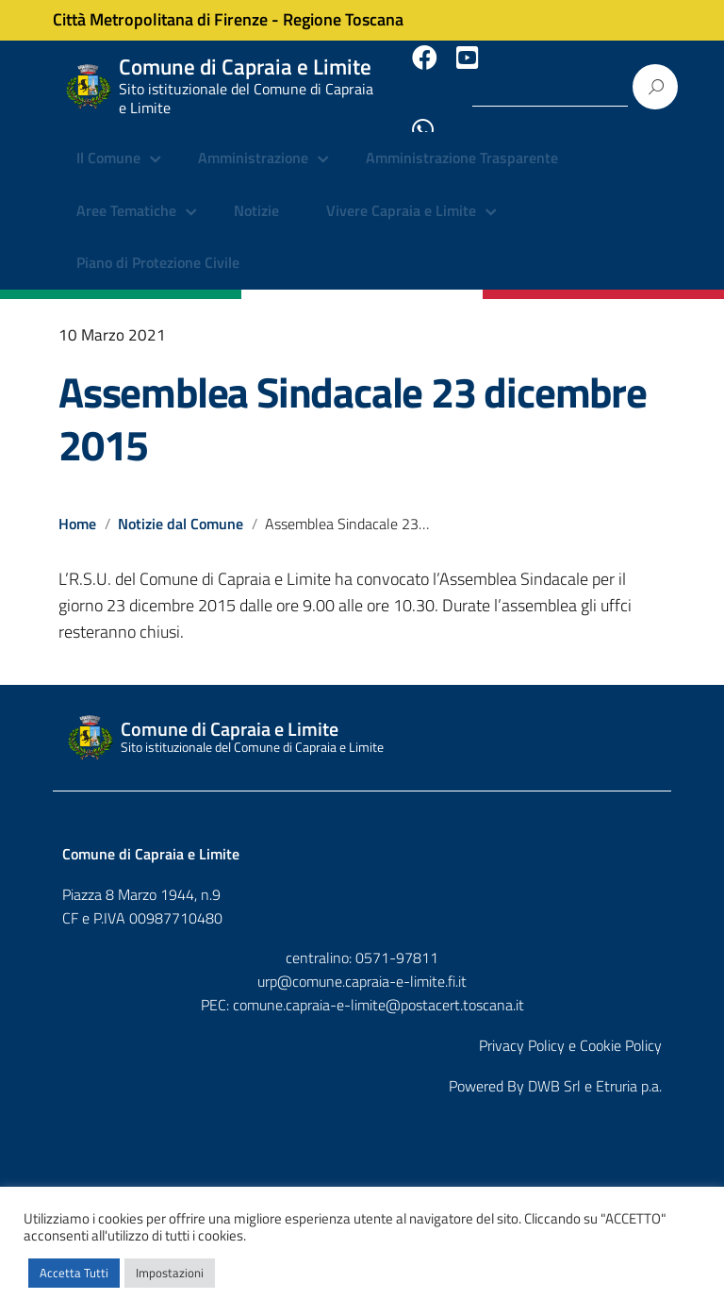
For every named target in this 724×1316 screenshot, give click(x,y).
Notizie (256, 193)
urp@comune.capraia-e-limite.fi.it (362, 963)
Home (77, 505)
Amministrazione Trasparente (462, 141)
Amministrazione (253, 141)
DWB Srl (554, 1067)
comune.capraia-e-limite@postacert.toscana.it (378, 986)
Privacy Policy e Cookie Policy (570, 1027)
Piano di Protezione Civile (157, 245)
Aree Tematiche (126, 193)
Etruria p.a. (629, 1067)
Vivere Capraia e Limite (401, 193)
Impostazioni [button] (170, 1272)
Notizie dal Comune (181, 505)
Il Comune (108, 141)
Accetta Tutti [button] (74, 1272)
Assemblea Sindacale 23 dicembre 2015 (352, 399)
